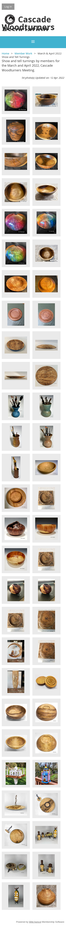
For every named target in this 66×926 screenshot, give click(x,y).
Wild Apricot (35, 922)
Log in (8, 6)
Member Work (23, 53)
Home (5, 53)
